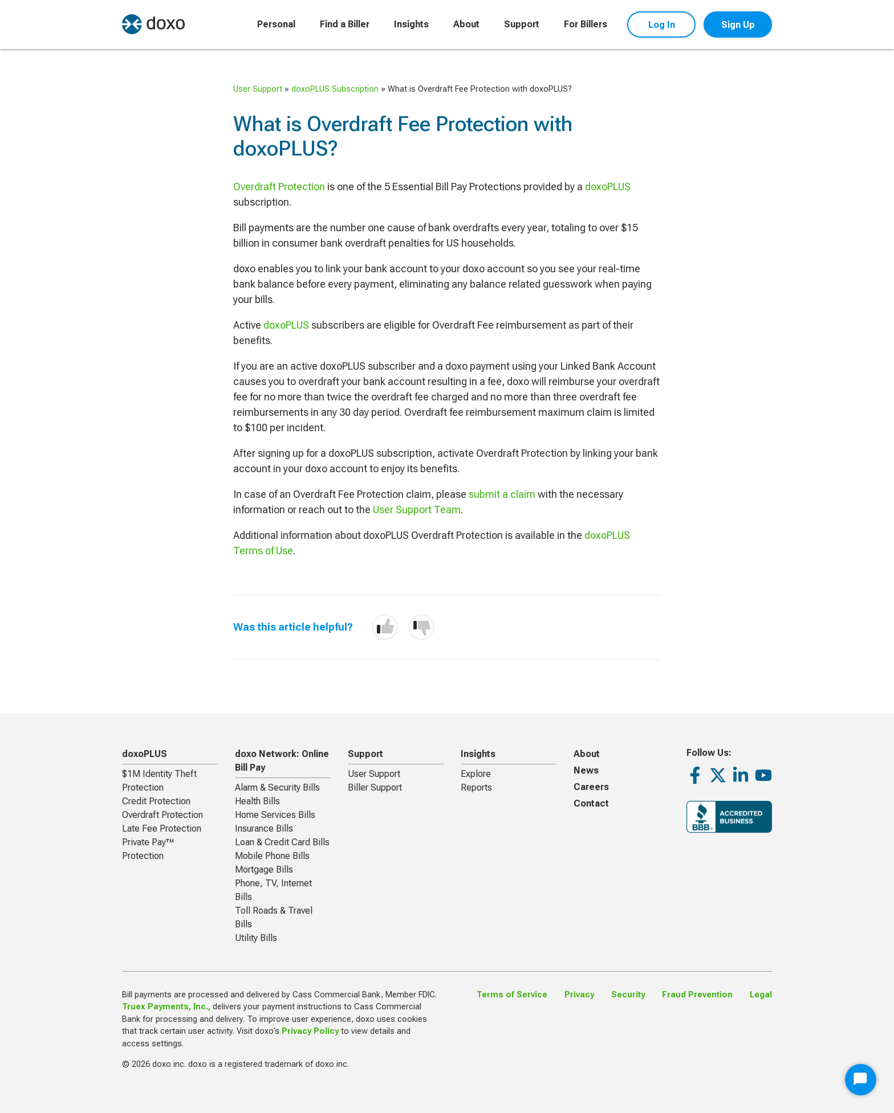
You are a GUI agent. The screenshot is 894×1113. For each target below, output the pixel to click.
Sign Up (738, 24)
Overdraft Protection (279, 187)
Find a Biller (344, 24)
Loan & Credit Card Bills (282, 842)
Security (628, 995)
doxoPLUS (608, 187)
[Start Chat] (860, 1079)
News (586, 770)
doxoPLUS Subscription (335, 89)
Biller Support (375, 787)
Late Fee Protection (161, 828)
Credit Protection (156, 801)
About (466, 24)
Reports (476, 787)
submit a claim (502, 494)
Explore (476, 773)
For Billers (585, 24)
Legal (761, 995)
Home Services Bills (275, 814)
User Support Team (417, 509)
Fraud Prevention (697, 995)
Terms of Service (512, 995)
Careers (591, 786)
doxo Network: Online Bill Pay (282, 760)
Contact (591, 803)
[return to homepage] (153, 24)
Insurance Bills (264, 828)
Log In (661, 24)
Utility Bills (256, 937)
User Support (257, 89)
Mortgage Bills (264, 869)
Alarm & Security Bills (277, 787)
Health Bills (257, 801)
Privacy (579, 995)
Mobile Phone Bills (272, 855)
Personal (276, 24)
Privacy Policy (310, 1031)
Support (521, 24)
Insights (411, 24)
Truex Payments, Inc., (166, 1007)
